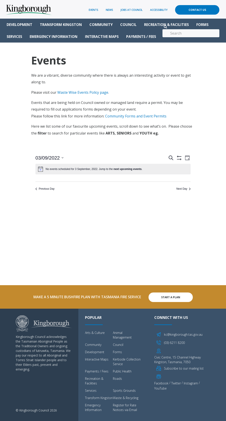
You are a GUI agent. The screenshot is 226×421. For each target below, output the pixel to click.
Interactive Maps (102, 36)
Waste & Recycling (125, 397)
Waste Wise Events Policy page (82, 92)
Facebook (161, 382)
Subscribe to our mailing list (184, 368)
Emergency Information (53, 36)
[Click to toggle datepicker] (49, 158)
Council (128, 24)
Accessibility (159, 10)
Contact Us (197, 10)
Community (101, 24)
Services (14, 36)
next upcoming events (128, 169)
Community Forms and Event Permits (135, 116)
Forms (202, 24)
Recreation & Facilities (166, 24)
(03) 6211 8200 (174, 342)
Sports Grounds (124, 390)
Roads (117, 378)
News (109, 10)
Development (19, 24)
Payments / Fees (141, 36)
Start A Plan (170, 296)
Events (93, 10)
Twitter (176, 382)
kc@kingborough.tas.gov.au (183, 334)
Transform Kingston (61, 24)
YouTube (160, 388)
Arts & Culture (95, 332)
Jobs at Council (132, 10)
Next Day (183, 188)
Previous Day (44, 188)
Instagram (191, 382)
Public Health (122, 371)
